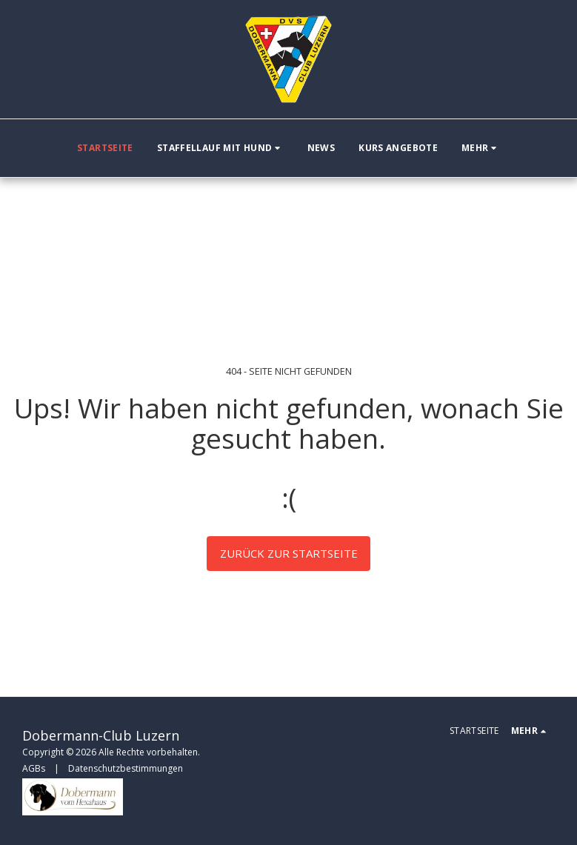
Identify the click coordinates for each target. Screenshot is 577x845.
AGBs (33, 768)
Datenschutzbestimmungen (125, 768)
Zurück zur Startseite (289, 553)
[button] (220, 148)
